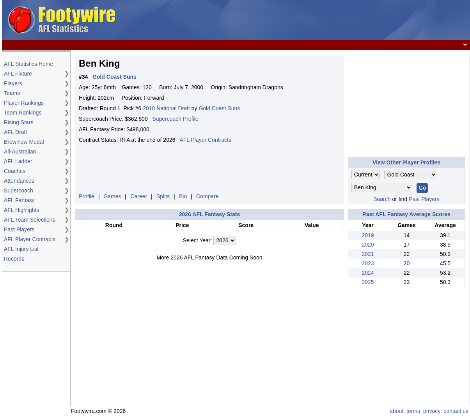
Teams (12, 93)
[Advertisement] (326, 20)
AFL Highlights (21, 210)
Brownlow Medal (24, 142)
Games (112, 196)
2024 (368, 273)
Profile (86, 196)
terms (413, 411)
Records (14, 259)
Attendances (19, 181)
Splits (163, 196)
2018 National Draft (166, 108)
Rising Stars (18, 122)
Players (13, 83)
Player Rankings (24, 103)
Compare (207, 196)
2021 (368, 254)
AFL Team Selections (29, 220)
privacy (431, 411)
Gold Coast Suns (219, 108)
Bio (183, 196)
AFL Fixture (18, 74)
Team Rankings (23, 112)
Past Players (19, 229)
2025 (368, 282)
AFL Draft (15, 132)
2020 (368, 245)
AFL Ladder (18, 161)
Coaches (14, 171)
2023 (368, 263)
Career (138, 196)
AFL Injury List (21, 249)
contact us (455, 411)
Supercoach (18, 190)
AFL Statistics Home (28, 64)
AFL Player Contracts (30, 239)
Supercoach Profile (175, 119)
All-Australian (20, 151)
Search (381, 199)
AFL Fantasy (19, 200)
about (396, 411)
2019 (368, 235)
